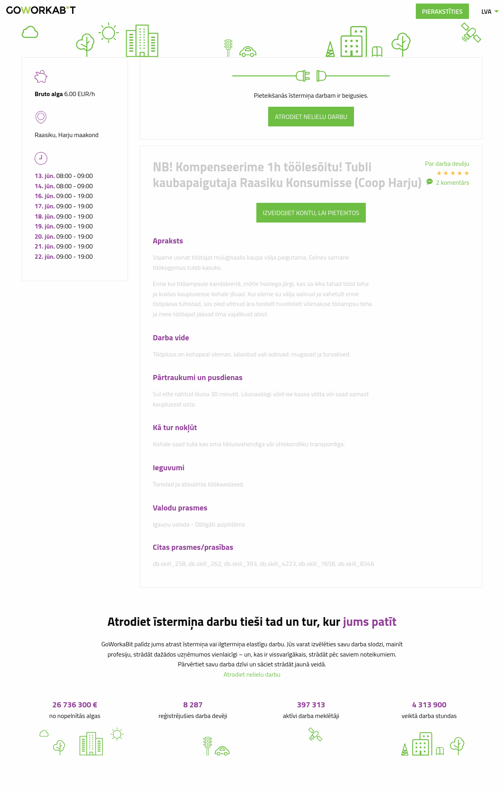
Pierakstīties (442, 11)
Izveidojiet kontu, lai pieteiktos (311, 212)
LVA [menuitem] (486, 11)
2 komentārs (452, 182)
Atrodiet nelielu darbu (311, 116)
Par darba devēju (447, 163)
